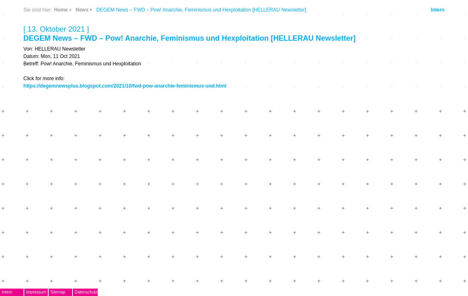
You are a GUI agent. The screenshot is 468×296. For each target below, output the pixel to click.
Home (182, 17)
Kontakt (66, 178)
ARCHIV (67, 153)
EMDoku (67, 93)
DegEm (75, 31)
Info (132, 59)
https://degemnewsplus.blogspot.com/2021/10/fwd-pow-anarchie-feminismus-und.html (274, 117)
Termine (67, 129)
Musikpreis (71, 117)
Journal (66, 142)
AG (60, 105)
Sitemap (109, 292)
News (110, 34)
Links (110, 59)
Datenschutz (138, 292)
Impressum (88, 292)
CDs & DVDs (135, 31)
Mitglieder (69, 166)
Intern (409, 32)
